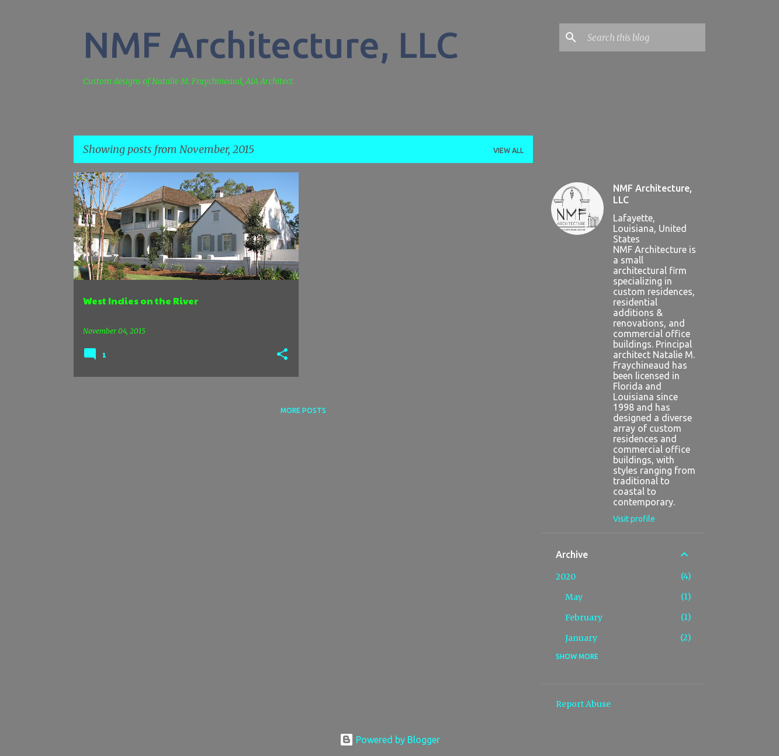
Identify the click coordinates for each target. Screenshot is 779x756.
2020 (566, 576)
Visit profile (634, 518)
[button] (282, 355)
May (574, 597)
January (581, 638)
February (584, 617)
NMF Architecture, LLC (271, 44)
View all (508, 150)
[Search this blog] (644, 37)
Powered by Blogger (390, 739)
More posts (303, 410)
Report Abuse (583, 704)
